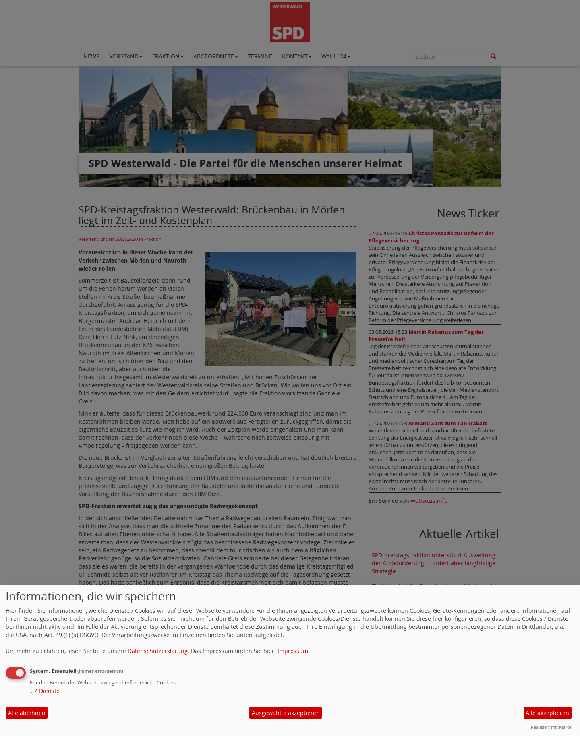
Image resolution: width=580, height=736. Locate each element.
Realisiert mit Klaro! (551, 727)
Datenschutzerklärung (158, 651)
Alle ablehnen (27, 713)
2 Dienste (45, 691)
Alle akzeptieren (547, 713)
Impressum (293, 651)
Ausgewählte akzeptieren (286, 713)
